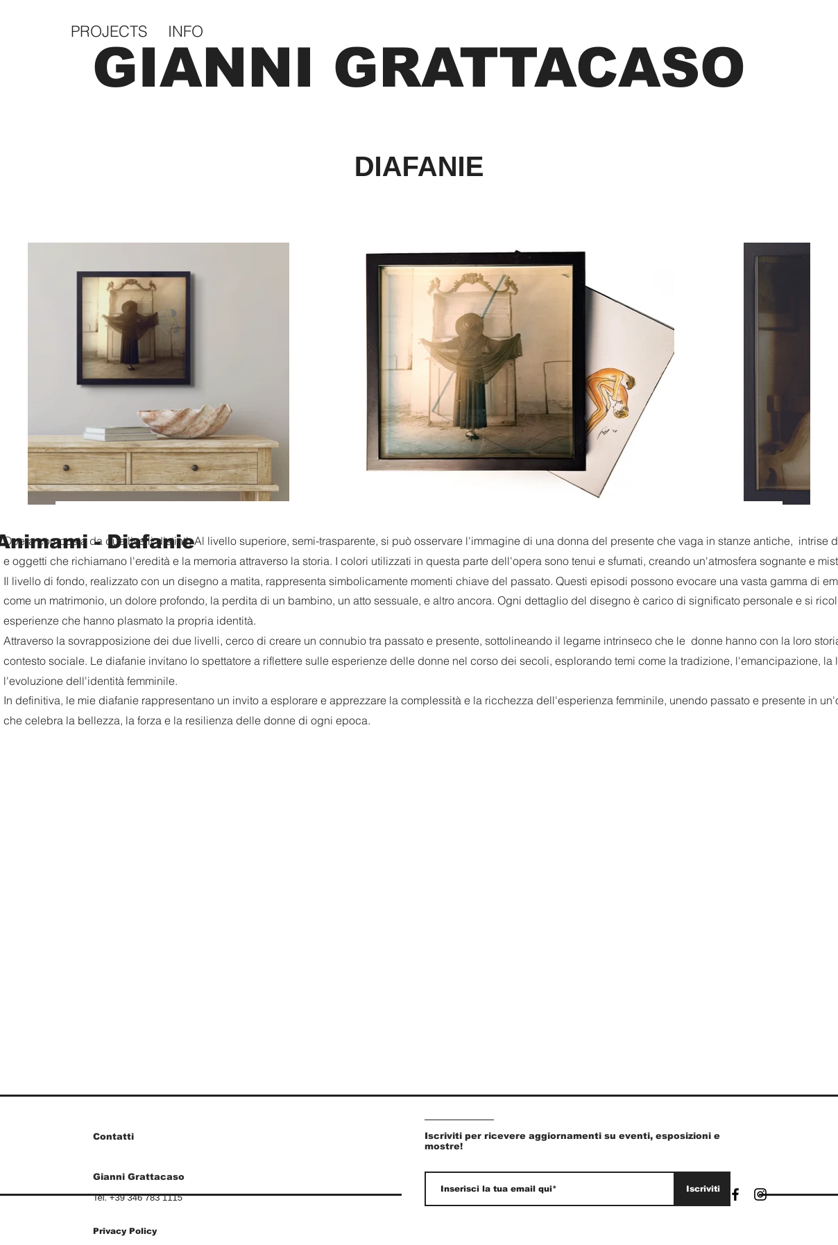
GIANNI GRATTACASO (419, 67)
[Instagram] (760, 1194)
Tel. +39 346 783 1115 (137, 1197)
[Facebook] (735, 1194)
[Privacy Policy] (142, 1231)
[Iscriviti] (702, 1189)
